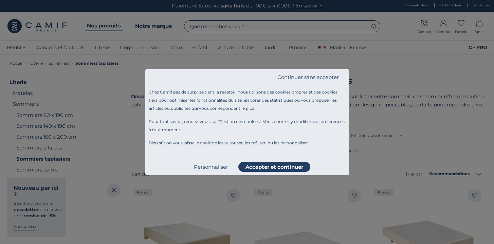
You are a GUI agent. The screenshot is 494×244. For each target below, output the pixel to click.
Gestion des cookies (239, 121)
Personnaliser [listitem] (211, 167)
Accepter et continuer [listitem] (274, 167)
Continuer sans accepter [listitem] (308, 77)
